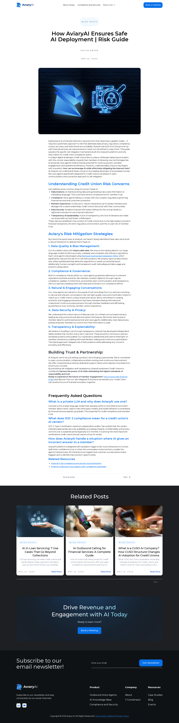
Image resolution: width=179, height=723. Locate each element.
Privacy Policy (122, 716)
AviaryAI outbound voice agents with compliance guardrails (78, 467)
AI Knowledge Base (101, 699)
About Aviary (69, 5)
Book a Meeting (89, 630)
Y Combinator (133, 699)
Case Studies (155, 695)
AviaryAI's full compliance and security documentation (76, 463)
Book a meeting (153, 5)
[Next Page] (157, 582)
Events (152, 704)
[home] (25, 5)
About (128, 695)
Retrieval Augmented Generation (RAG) (100, 256)
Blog (150, 699)
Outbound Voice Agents (103, 695)
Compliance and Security (89, 5)
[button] (109, 5)
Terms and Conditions (105, 716)
